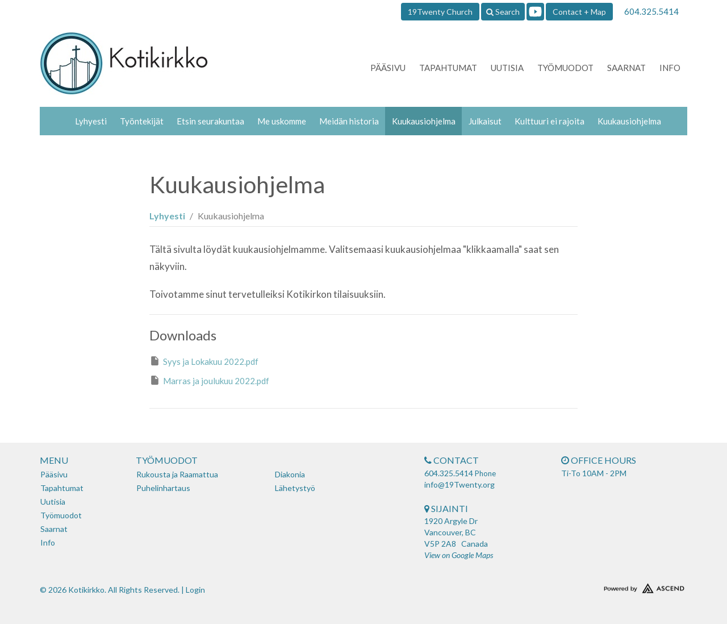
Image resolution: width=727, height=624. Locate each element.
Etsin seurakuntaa (210, 121)
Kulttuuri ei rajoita (549, 121)
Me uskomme (281, 121)
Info (669, 68)
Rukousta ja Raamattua (177, 474)
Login (195, 589)
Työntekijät (142, 121)
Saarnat (626, 68)
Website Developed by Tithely (610, 586)
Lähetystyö (295, 488)
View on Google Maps (458, 555)
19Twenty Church (440, 11)
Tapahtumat (448, 68)
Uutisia (507, 68)
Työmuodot (565, 68)
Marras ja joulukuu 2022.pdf (209, 380)
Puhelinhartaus (163, 488)
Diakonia (290, 474)
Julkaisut (485, 121)
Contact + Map (579, 11)
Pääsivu (388, 68)
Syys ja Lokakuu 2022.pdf (203, 361)
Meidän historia (349, 121)
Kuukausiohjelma (424, 121)
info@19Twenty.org (459, 484)
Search (503, 11)
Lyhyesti (91, 121)
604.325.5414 (651, 11)
